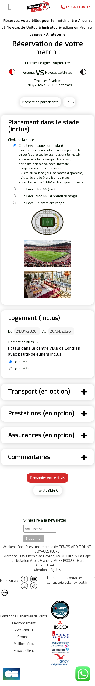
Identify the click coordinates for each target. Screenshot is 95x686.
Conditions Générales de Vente (24, 616)
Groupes (23, 637)
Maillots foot (24, 643)
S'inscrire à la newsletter (44, 520)
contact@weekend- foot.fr (67, 582)
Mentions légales (47, 569)
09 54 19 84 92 (75, 7)
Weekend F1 (24, 630)
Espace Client (24, 650)
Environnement (24, 623)
